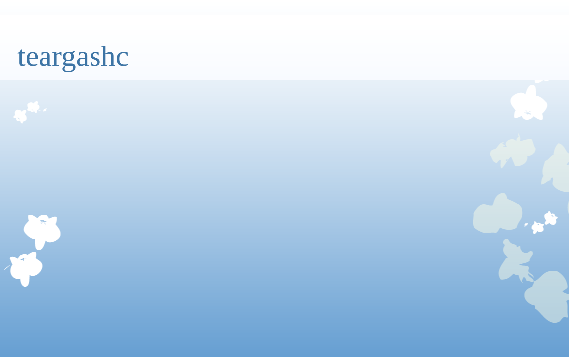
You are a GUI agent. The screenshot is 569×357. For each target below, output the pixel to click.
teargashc (73, 56)
